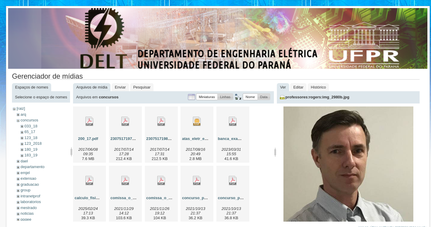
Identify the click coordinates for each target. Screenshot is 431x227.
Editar (298, 87)
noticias (27, 213)
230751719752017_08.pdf (133, 138)
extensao (28, 178)
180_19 (30, 149)
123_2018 (33, 143)
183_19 (30, 155)
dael (24, 161)
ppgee (25, 219)
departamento (32, 166)
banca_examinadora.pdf (240, 138)
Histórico (318, 87)
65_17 (29, 132)
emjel (25, 172)
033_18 (30, 126)
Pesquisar (142, 87)
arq (23, 114)
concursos (29, 120)
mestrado (28, 207)
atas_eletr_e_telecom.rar (205, 138)
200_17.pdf (88, 138)
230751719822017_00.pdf (169, 138)
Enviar (120, 87)
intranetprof (30, 196)
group (25, 190)
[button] (207, 96)
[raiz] (20, 108)
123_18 (30, 137)
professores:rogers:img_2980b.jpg (317, 97)
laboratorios (30, 201)
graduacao (29, 184)
